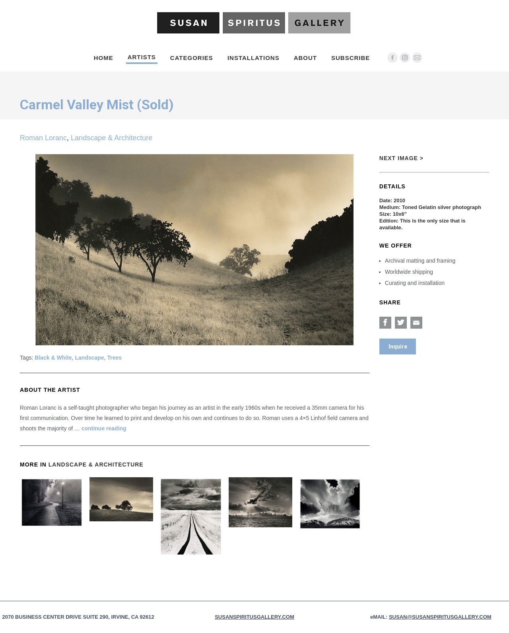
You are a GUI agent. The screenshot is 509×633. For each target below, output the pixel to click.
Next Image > (401, 158)
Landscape (89, 357)
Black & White (53, 357)
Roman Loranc (43, 138)
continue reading (104, 428)
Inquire (398, 346)
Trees (114, 357)
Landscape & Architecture (111, 138)
